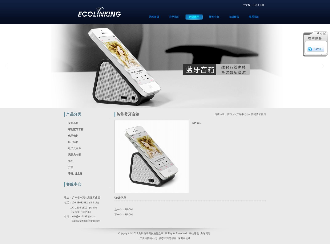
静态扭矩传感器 (167, 238)
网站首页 (154, 16)
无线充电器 (74, 154)
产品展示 (194, 16)
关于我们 (174, 16)
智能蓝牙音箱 (75, 129)
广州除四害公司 (148, 238)
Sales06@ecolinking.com (86, 220)
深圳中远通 (184, 238)
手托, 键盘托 (75, 173)
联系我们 (254, 16)
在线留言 (234, 16)
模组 (70, 161)
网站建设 (194, 233)
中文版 (246, 5)
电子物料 (73, 135)
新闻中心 (214, 16)
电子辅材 (73, 142)
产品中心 (241, 114)
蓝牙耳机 (73, 123)
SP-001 (129, 209)
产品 (70, 167)
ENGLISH (258, 5)
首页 (229, 114)
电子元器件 (74, 148)
